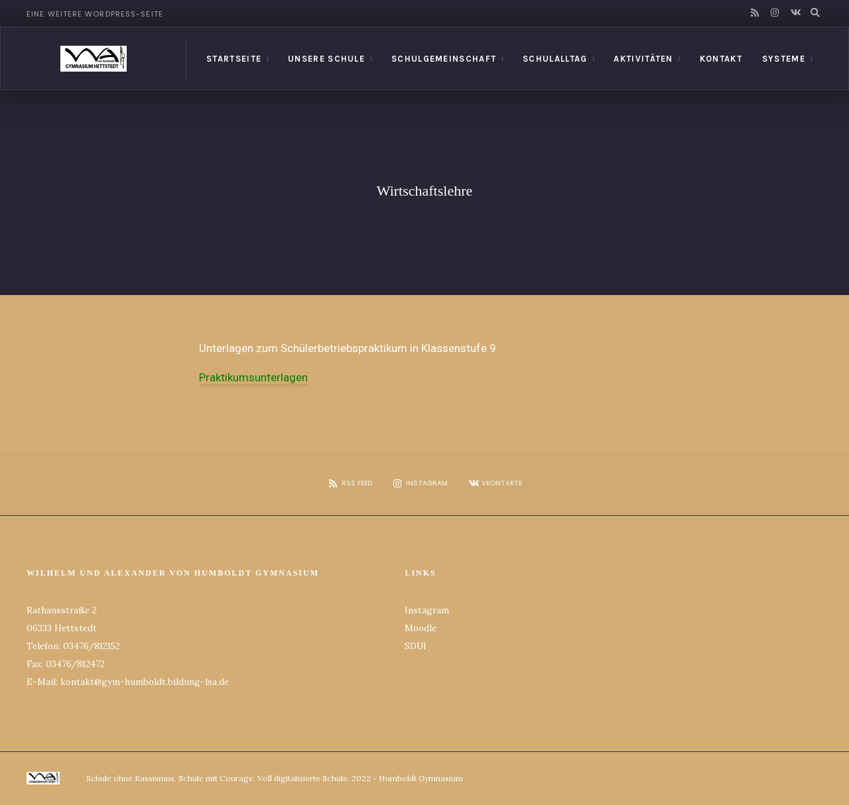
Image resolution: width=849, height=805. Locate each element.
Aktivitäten (643, 59)
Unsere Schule (326, 59)
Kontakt (721, 59)
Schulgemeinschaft (443, 59)
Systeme (783, 59)
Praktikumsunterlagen (253, 377)
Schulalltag (555, 59)
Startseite (233, 59)
